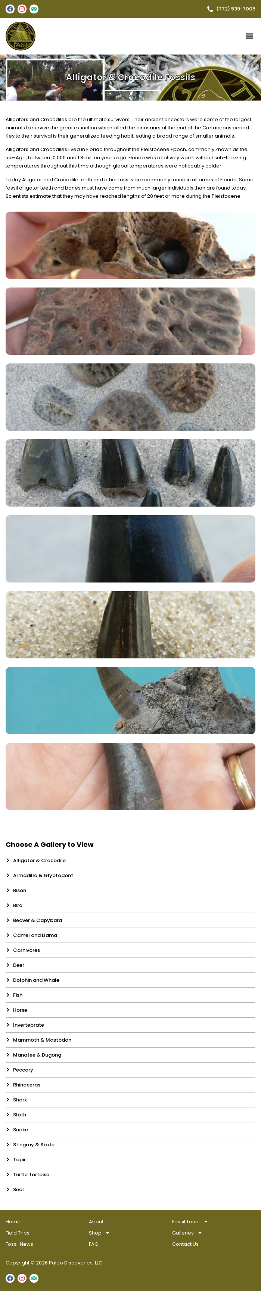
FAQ (94, 1244)
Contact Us (185, 1244)
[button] (249, 36)
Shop (99, 1233)
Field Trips (17, 1232)
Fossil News (19, 1244)
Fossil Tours (190, 1222)
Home (13, 1221)
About (96, 1221)
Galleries (187, 1233)
